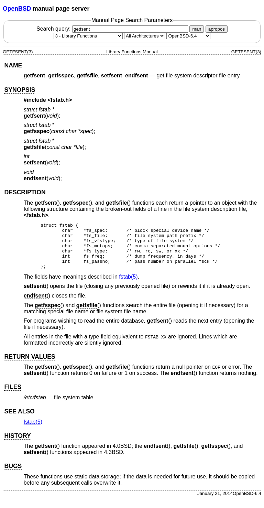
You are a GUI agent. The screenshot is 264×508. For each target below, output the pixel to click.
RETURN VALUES (29, 366)
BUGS (13, 475)
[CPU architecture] (144, 36)
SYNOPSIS (19, 89)
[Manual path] (188, 36)
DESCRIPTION (24, 192)
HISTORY (17, 445)
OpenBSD (17, 8)
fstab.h (60, 100)
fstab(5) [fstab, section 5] (128, 286)
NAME (13, 65)
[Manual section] (88, 36)
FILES (12, 396)
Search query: (113, 29)
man (196, 29)
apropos (216, 29)
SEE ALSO (19, 420)
